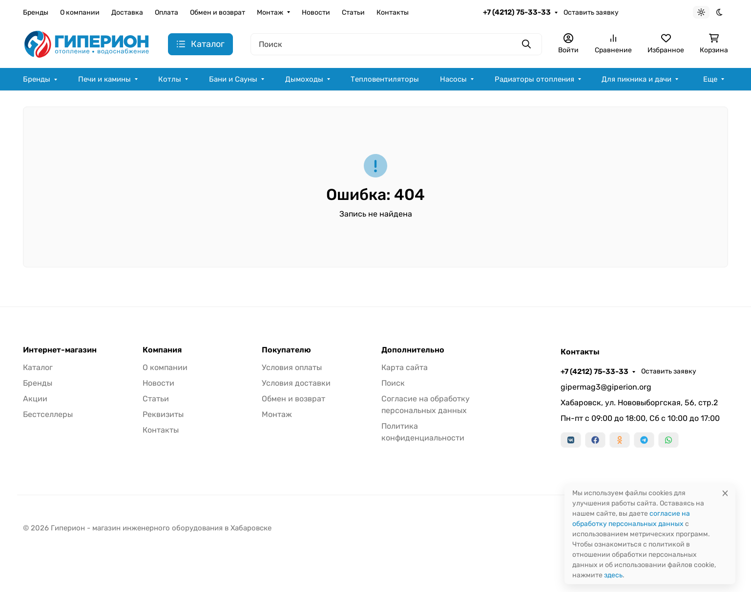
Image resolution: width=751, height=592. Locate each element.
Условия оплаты (292, 367)
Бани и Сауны (233, 79)
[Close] (725, 493)
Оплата (166, 12)
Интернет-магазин (60, 350)
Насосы (453, 79)
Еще (710, 79)
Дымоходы (304, 79)
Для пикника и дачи (636, 79)
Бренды (35, 12)
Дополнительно (412, 350)
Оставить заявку (591, 12)
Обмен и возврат (217, 12)
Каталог (38, 367)
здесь (613, 575)
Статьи (353, 12)
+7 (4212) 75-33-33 (517, 12)
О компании (80, 12)
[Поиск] (396, 44)
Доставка (127, 12)
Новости (316, 12)
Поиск (393, 383)
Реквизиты (163, 414)
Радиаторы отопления (534, 79)
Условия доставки (296, 383)
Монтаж (270, 12)
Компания (162, 350)
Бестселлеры (48, 414)
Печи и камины (104, 79)
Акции (35, 398)
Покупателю (286, 350)
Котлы (169, 79)
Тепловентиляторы (385, 79)
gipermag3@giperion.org (606, 387)
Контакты (392, 12)
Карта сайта (404, 367)
